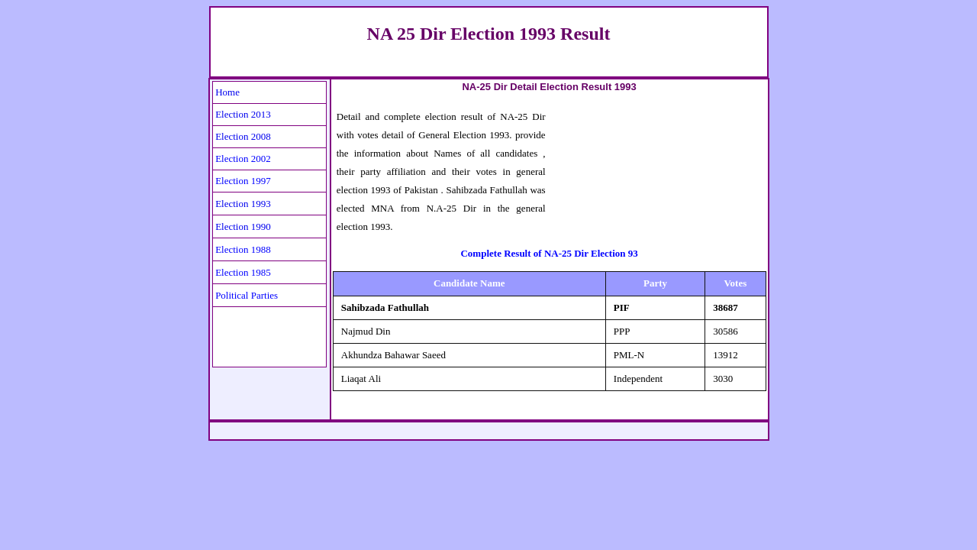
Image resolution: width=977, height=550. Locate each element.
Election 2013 (243, 114)
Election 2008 (243, 136)
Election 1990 (243, 226)
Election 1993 (243, 203)
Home (227, 92)
